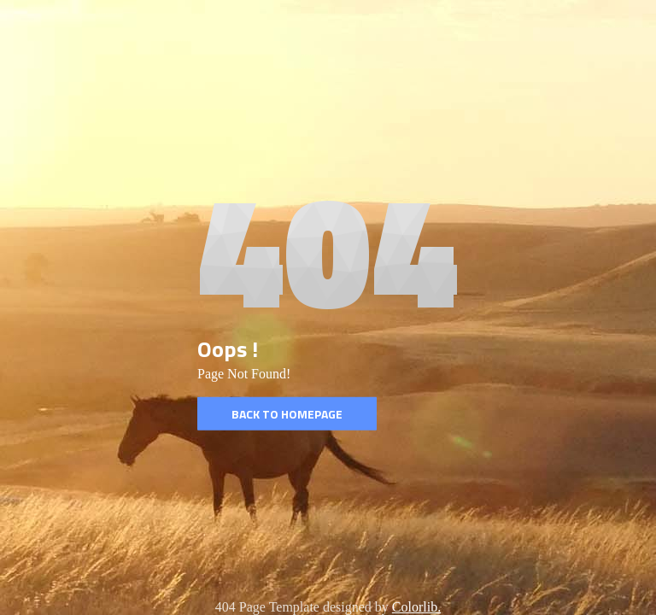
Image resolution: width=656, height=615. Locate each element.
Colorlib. (416, 607)
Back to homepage (287, 414)
